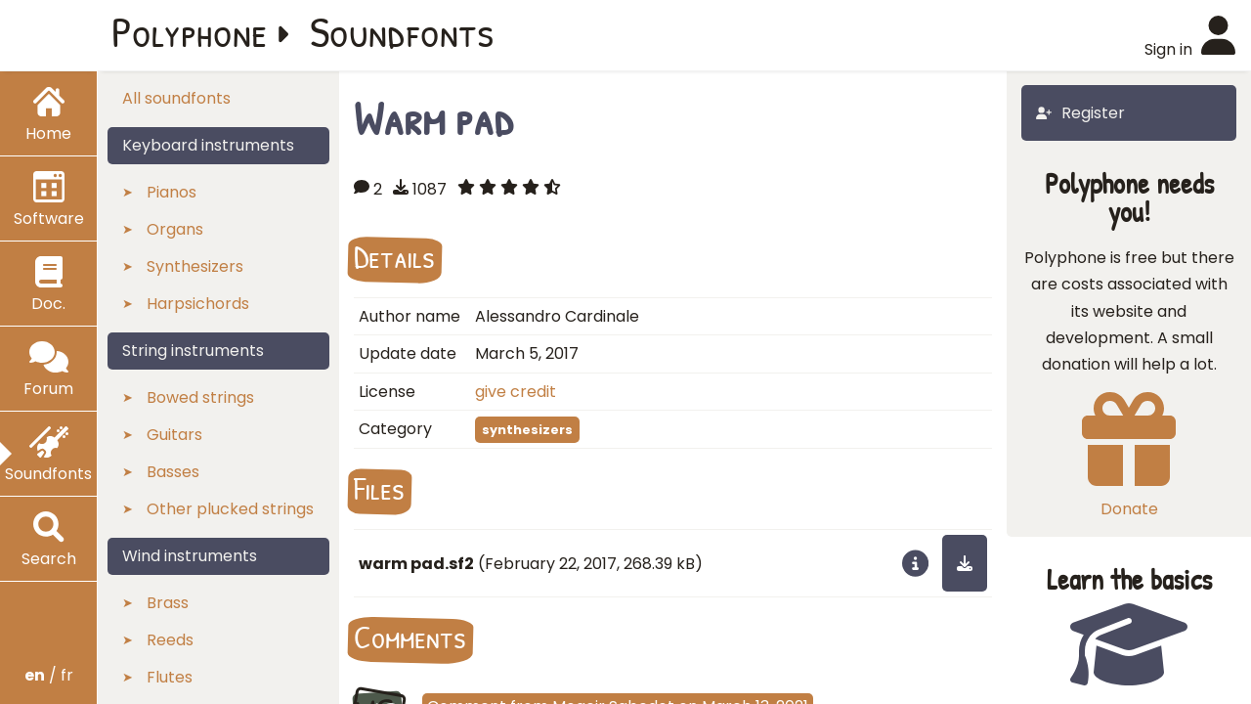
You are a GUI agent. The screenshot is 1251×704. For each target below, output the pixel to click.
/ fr (48, 675)
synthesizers (527, 429)
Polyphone (189, 31)
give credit (515, 391)
